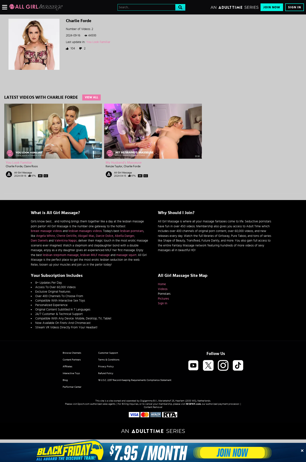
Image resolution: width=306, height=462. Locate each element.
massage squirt (126, 255)
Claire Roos (31, 166)
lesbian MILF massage (95, 255)
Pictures (163, 298)
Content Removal (153, 407)
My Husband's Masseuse (124, 162)
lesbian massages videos (85, 231)
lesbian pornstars (131, 231)
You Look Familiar (98, 42)
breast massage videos (46, 231)
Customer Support (108, 353)
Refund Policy (105, 373)
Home (162, 284)
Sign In (294, 7)
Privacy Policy (106, 366)
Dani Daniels (39, 240)
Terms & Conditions (108, 359)
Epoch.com (84, 404)
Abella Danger (124, 235)
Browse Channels (72, 353)
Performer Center (72, 387)
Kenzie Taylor (114, 166)
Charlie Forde (14, 166)
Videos (162, 289)
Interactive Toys (71, 373)
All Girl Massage (23, 172)
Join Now (271, 7)
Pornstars (164, 293)
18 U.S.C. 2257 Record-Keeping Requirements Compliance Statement (134, 380)
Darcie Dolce (104, 235)
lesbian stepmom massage (61, 255)
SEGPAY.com (193, 404)
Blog (65, 380)
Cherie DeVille (66, 235)
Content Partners (72, 359)
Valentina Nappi (65, 240)
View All (91, 97)
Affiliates (67, 366)
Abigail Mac (86, 235)
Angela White (45, 235)
